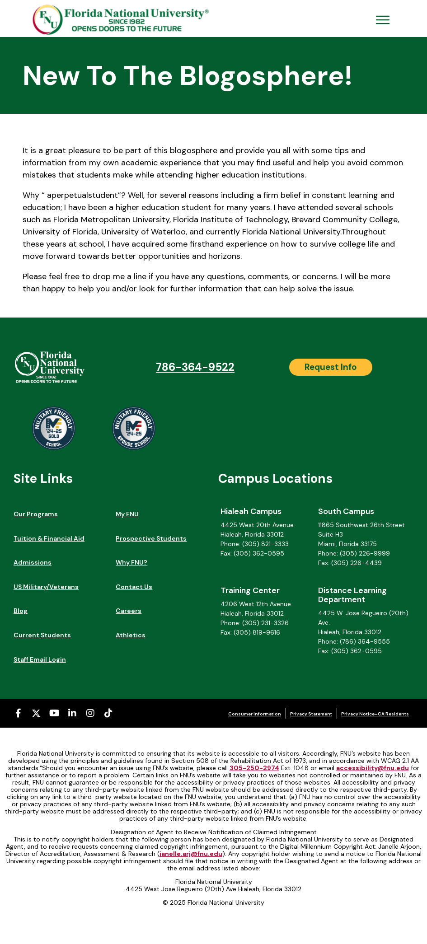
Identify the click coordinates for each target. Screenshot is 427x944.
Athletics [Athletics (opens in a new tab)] (130, 635)
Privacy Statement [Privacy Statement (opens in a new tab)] (311, 714)
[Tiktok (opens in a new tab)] (108, 713)
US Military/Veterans (46, 587)
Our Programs (36, 514)
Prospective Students (151, 538)
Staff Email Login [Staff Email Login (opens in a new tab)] (40, 659)
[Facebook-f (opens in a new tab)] (18, 713)
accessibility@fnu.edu (372, 768)
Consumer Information (254, 714)
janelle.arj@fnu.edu (191, 854)
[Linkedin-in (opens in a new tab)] (72, 713)
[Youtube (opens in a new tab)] (54, 713)
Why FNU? (131, 562)
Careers (128, 611)
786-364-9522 (195, 367)
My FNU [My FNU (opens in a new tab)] (127, 514)
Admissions (33, 562)
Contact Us (134, 587)
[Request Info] (330, 367)
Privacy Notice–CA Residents (375, 714)
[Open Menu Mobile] (382, 20)
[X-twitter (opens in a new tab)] (36, 713)
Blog (21, 611)
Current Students (42, 635)
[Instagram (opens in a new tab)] (90, 713)
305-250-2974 (254, 768)
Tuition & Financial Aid (49, 538)
